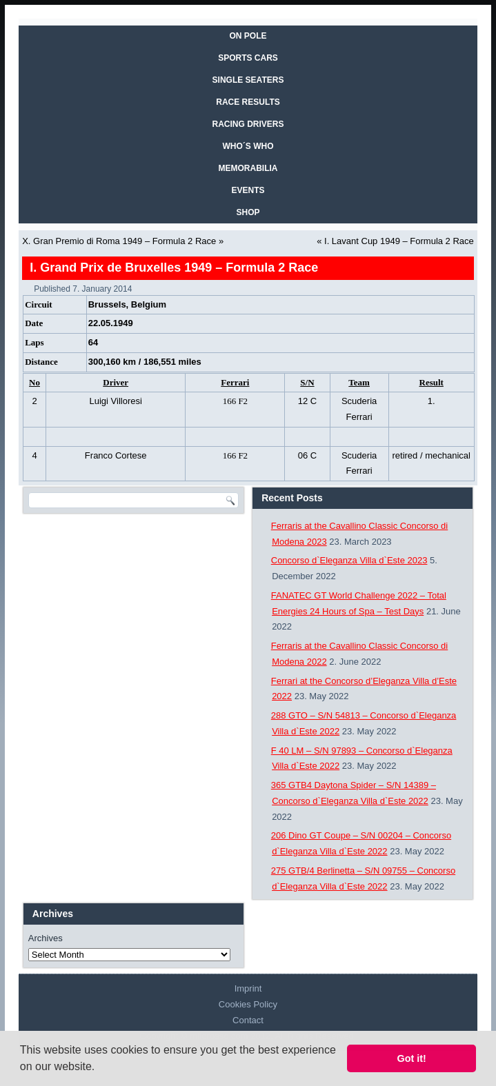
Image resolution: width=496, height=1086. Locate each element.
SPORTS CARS (248, 58)
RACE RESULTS (247, 102)
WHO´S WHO (248, 146)
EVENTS (247, 190)
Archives (45, 938)
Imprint (248, 988)
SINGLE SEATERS (248, 80)
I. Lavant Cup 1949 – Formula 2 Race (399, 241)
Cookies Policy (248, 1004)
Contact (248, 1020)
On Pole (247, 36)
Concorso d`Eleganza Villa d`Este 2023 (349, 560)
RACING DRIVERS (248, 124)
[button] (100, 1068)
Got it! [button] (411, 1058)
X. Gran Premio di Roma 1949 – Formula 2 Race (119, 241)
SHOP (247, 212)
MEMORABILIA (248, 168)
